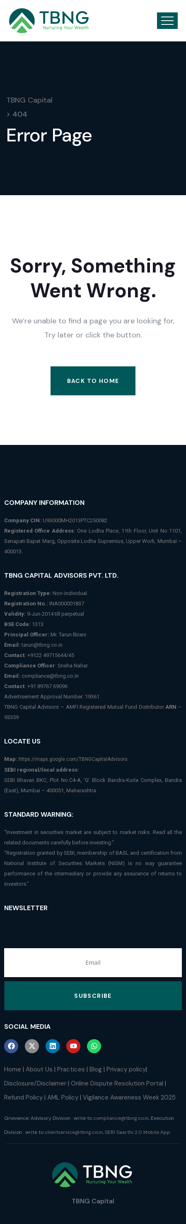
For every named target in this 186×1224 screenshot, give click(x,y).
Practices (71, 1069)
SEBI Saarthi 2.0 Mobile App (137, 1132)
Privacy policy (126, 1069)
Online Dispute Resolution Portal (117, 1083)
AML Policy (62, 1097)
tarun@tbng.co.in (42, 645)
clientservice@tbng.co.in (74, 1132)
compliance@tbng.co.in (50, 676)
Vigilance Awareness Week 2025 (129, 1097)
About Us (39, 1069)
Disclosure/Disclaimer (35, 1083)
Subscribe (93, 995)
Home (12, 1069)
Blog (95, 1069)
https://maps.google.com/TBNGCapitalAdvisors (73, 759)
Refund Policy (23, 1097)
